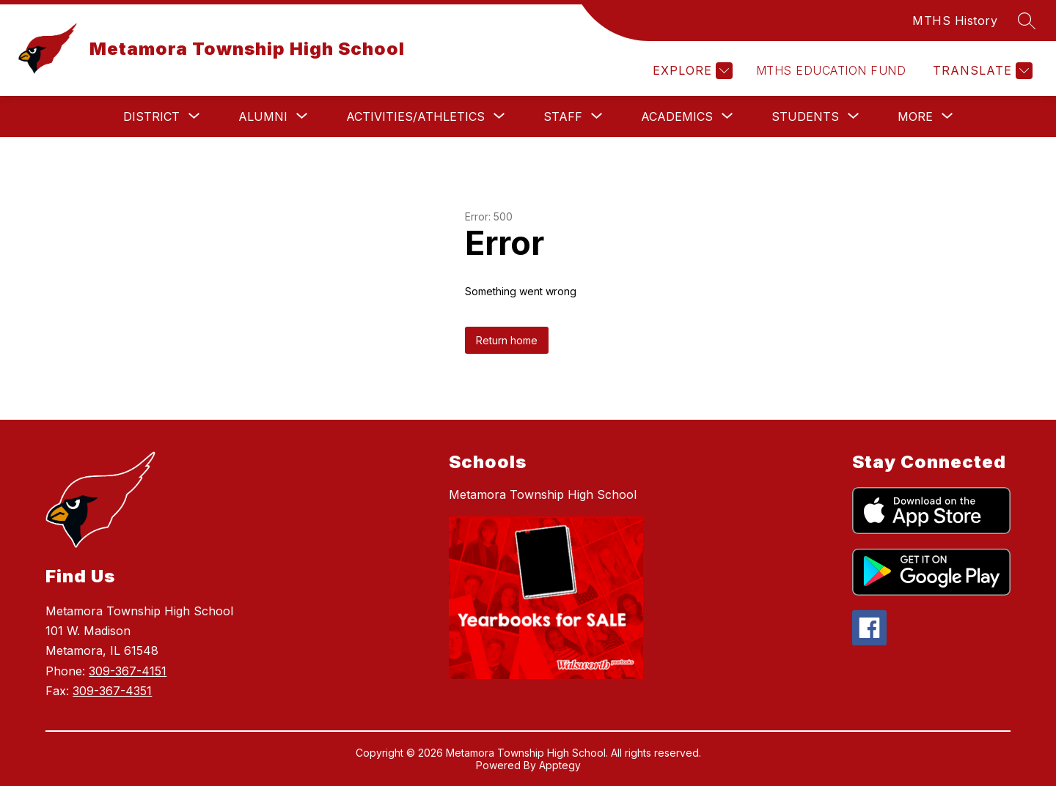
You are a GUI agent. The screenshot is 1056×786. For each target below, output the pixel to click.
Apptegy (560, 765)
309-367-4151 (127, 671)
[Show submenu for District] (151, 116)
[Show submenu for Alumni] (262, 116)
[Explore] (691, 71)
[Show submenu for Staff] (562, 116)
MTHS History (954, 20)
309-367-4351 (112, 690)
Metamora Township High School (543, 494)
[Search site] (1026, 20)
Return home (507, 340)
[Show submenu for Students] (805, 116)
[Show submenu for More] (915, 116)
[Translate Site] (981, 71)
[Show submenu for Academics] (677, 116)
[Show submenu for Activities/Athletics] (415, 116)
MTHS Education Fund (831, 70)
